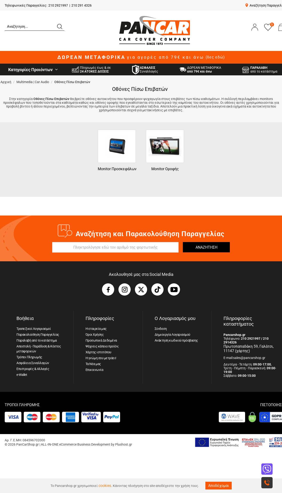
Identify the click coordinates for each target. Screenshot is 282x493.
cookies (104, 485)
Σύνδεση (161, 329)
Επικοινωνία (94, 370)
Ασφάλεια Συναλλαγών (32, 363)
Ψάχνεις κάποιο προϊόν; (102, 346)
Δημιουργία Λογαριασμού (172, 334)
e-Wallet (21, 375)
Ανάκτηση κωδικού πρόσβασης (176, 340)
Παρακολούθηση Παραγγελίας (37, 334)
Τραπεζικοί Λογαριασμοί (33, 329)
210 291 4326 (81, 5)
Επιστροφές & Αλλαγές (32, 369)
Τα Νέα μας (93, 364)
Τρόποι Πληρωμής (29, 357)
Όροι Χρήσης (95, 334)
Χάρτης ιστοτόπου (98, 352)
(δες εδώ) (215, 57)
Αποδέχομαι (218, 485)
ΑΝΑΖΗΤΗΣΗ (206, 247)
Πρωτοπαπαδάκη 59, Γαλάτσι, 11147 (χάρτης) (248, 348)
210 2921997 (58, 5)
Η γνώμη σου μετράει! (101, 358)
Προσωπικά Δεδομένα (101, 340)
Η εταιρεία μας (96, 329)
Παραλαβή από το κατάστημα (36, 340)
